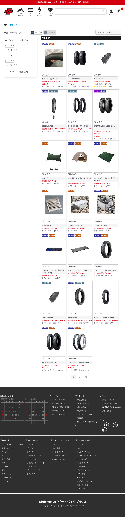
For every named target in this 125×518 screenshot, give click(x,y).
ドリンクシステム (83, 452)
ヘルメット (31, 444)
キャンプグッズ (82, 463)
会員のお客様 (81, 407)
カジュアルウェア (83, 444)
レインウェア (31, 466)
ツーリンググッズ (83, 488)
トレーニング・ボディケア (86, 455)
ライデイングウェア (34, 455)
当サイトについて (108, 400)
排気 (3, 463)
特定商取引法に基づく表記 (111, 407)
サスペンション (7, 474)
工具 (53, 444)
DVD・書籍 (81, 474)
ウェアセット (31, 459)
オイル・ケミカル (58, 459)
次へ (87, 377)
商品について (81, 411)
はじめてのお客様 (83, 403)
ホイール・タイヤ (8, 477)
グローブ (30, 452)
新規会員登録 (81, 400)
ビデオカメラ (82, 477)
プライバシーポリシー (109, 403)
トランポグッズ (57, 452)
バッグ (79, 448)
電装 (3, 455)
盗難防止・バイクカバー (85, 481)
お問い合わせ (106, 411)
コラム (104, 414)
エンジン (5, 452)
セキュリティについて (84, 414)
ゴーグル (30, 448)
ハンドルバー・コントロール (12, 444)
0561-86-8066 (60, 400)
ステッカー (81, 466)
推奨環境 (80, 418)
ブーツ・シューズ (33, 470)
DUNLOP (13, 25)
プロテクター (31, 474)
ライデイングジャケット (35, 463)
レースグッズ (82, 459)
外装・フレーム (7, 448)
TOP (5, 25)
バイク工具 (56, 448)
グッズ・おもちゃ (83, 470)
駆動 (3, 470)
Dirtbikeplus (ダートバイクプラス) (62, 501)
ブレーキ (5, 466)
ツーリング (6, 481)
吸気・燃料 (6, 459)
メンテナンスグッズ (59, 455)
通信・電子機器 (82, 485)
